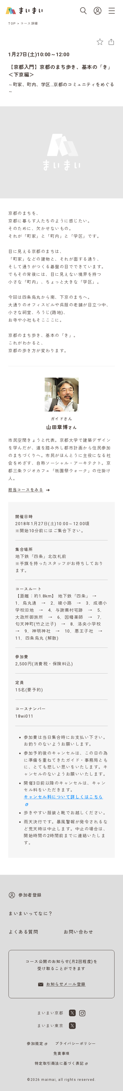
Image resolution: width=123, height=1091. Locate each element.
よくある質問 (23, 932)
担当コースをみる (29, 490)
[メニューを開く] (111, 11)
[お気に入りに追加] (99, 41)
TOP (12, 23)
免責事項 (61, 1053)
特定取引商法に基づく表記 (59, 1063)
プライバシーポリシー (75, 1044)
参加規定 (35, 1044)
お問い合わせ (78, 932)
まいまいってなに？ (30, 913)
